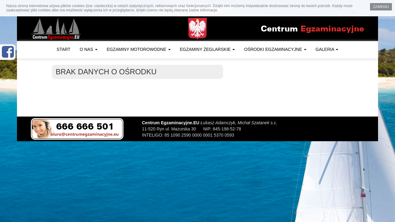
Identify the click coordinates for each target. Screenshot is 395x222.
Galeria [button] (327, 49)
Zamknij (381, 7)
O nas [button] (88, 49)
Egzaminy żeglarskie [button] (207, 49)
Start (64, 49)
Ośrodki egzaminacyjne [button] (275, 49)
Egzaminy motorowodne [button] (139, 49)
